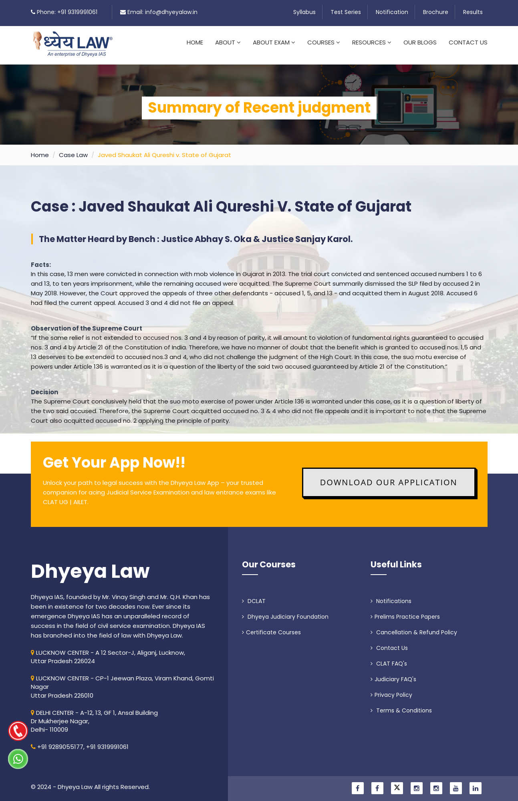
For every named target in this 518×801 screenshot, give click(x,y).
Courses (323, 42)
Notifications (391, 596)
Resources (371, 42)
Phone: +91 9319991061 (67, 12)
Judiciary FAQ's (393, 674)
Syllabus (304, 12)
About (228, 42)
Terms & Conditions (401, 706)
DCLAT (254, 596)
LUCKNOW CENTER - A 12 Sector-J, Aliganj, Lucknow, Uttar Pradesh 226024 (108, 652)
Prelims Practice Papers (405, 612)
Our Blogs (420, 42)
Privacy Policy (391, 690)
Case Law (73, 150)
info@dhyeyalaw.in (171, 12)
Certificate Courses (271, 627)
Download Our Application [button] (389, 477)
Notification (392, 12)
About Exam (274, 42)
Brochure (435, 12)
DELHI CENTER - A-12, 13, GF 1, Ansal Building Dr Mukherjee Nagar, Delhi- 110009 (94, 716)
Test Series (346, 12)
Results (473, 12)
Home (195, 42)
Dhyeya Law (90, 566)
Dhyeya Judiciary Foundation (285, 612)
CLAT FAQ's (389, 659)
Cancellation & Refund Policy (414, 627)
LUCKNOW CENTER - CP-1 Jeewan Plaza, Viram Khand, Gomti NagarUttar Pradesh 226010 (122, 682)
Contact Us (468, 42)
